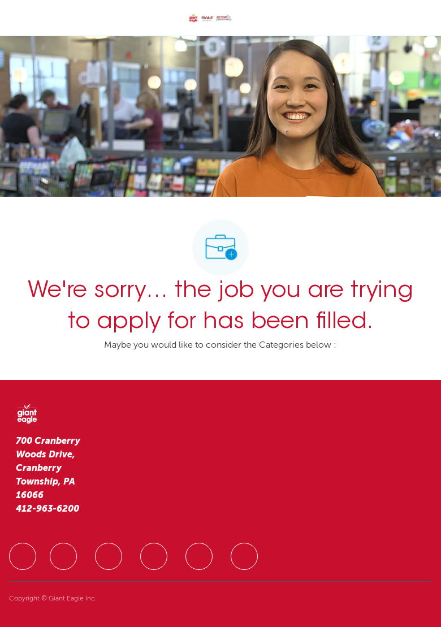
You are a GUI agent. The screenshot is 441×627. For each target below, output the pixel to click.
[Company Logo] (210, 19)
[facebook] (22, 556)
